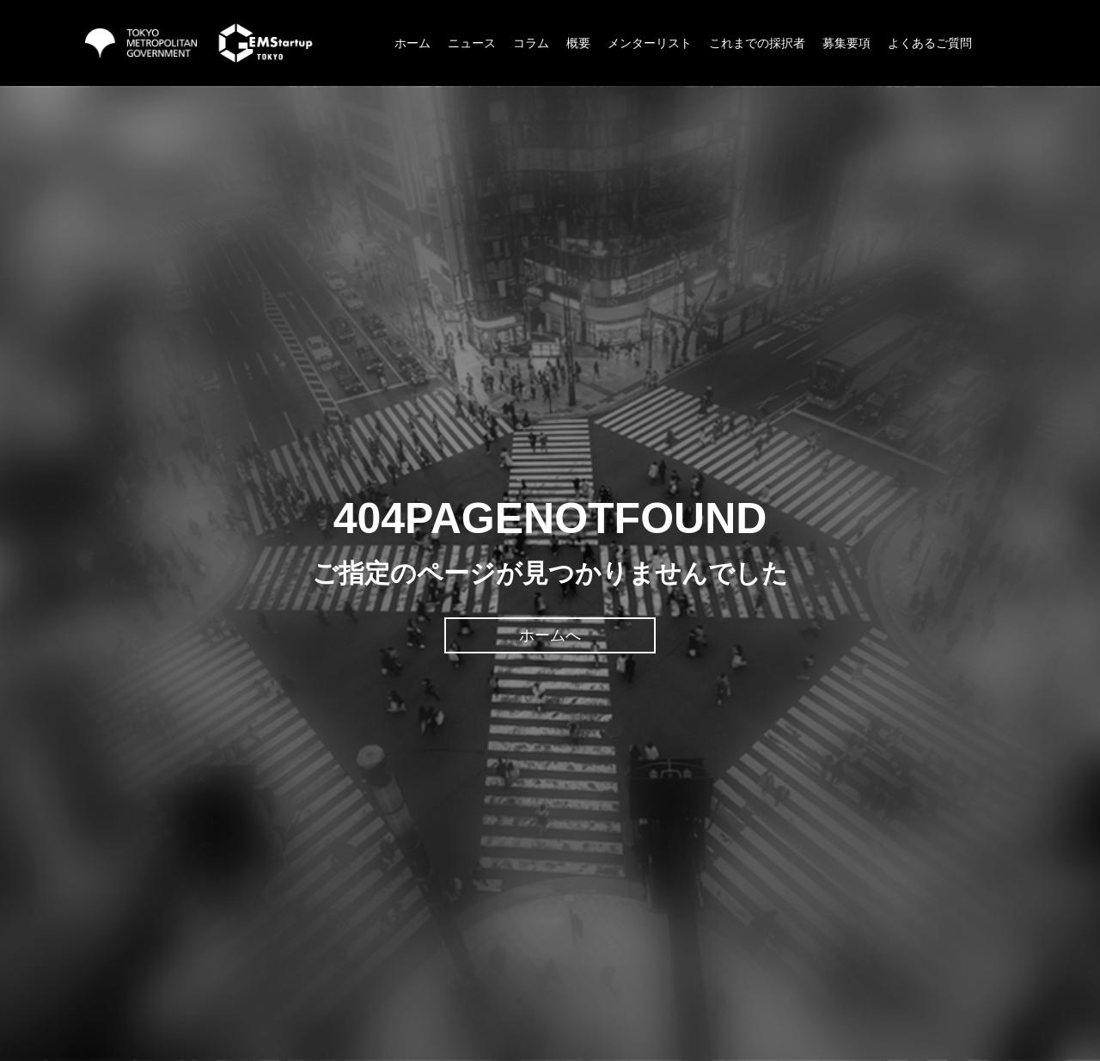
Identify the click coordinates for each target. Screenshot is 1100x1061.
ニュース (472, 43)
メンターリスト (650, 43)
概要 (578, 43)
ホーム (412, 43)
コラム (531, 43)
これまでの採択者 (757, 43)
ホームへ (550, 635)
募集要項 (846, 43)
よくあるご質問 (930, 43)
